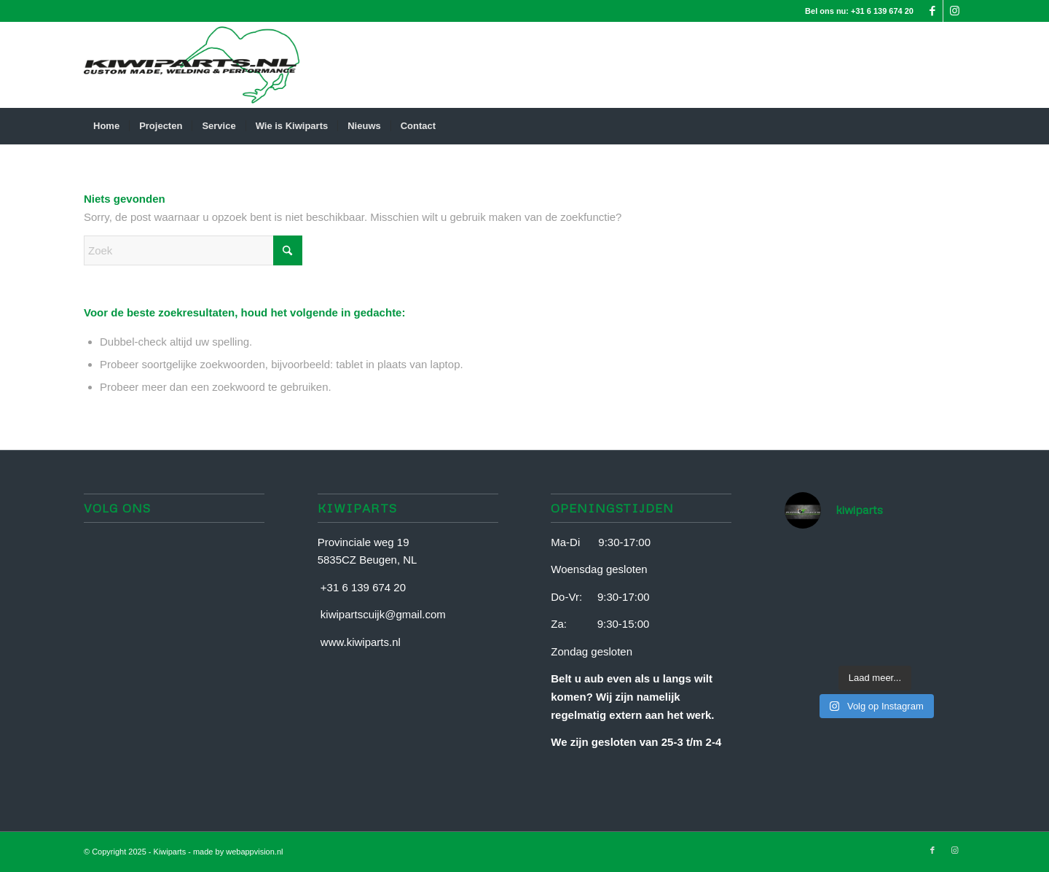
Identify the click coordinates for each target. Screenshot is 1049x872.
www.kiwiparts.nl (361, 642)
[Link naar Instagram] (954, 11)
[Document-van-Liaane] (191, 65)
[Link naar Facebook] (932, 11)
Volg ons (117, 507)
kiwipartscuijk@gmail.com (383, 614)
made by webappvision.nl (238, 851)
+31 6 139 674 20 (882, 11)
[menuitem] (106, 126)
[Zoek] (955, 126)
